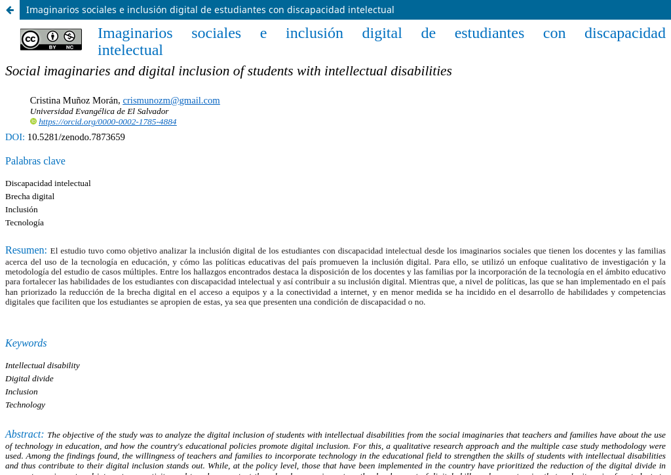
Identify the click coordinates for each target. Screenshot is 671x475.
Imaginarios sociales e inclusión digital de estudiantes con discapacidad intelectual (210, 9)
